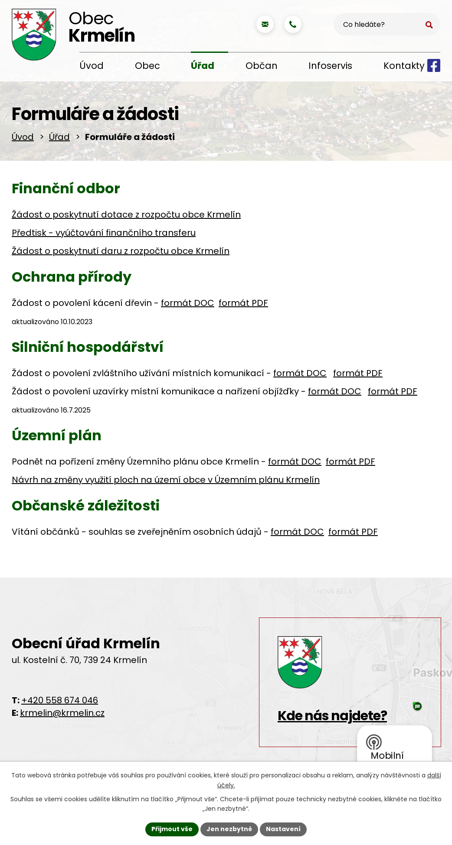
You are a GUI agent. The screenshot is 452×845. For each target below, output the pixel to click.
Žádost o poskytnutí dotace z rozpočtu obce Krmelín (126, 214)
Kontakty (404, 65)
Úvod (91, 65)
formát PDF (243, 303)
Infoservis (330, 65)
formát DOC (187, 303)
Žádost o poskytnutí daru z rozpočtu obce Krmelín (120, 251)
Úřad (202, 65)
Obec (147, 65)
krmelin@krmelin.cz (62, 713)
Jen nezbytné (229, 829)
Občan (262, 65)
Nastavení (283, 829)
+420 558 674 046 (59, 700)
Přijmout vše (172, 829)
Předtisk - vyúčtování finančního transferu (104, 233)
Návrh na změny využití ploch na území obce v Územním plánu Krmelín (166, 480)
